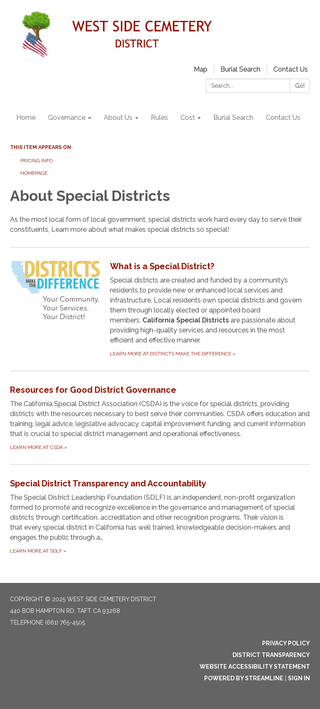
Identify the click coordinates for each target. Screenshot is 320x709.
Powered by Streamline (243, 678)
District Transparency (271, 655)
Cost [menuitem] (187, 117)
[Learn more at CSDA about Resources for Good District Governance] (160, 417)
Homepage (34, 173)
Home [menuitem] (25, 117)
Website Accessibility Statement (255, 666)
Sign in (299, 678)
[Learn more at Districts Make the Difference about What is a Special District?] (160, 309)
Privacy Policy (286, 643)
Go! (300, 85)
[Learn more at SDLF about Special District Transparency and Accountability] (160, 516)
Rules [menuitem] (159, 117)
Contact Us (290, 69)
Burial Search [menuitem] (233, 117)
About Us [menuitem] (118, 117)
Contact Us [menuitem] (283, 117)
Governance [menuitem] (66, 117)
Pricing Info (37, 161)
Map (201, 69)
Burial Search (240, 69)
